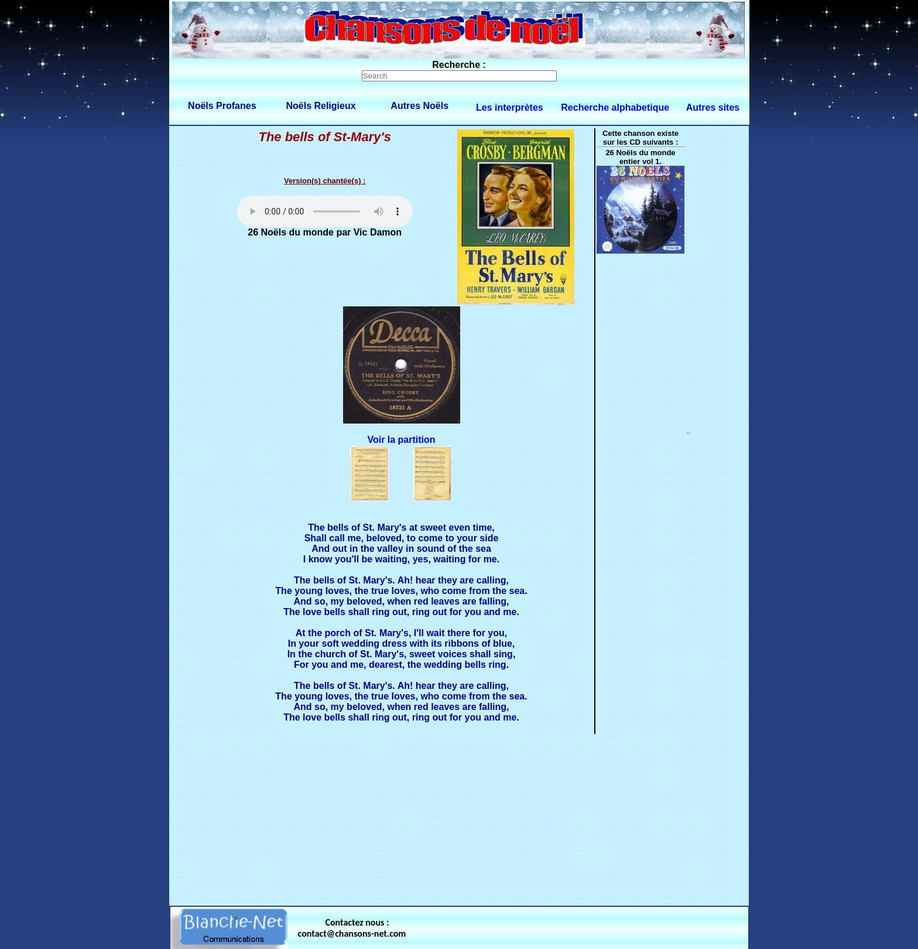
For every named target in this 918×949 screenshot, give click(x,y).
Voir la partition (401, 440)
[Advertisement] (459, 817)
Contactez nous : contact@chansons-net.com (352, 928)
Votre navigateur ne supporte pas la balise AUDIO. (325, 211)
